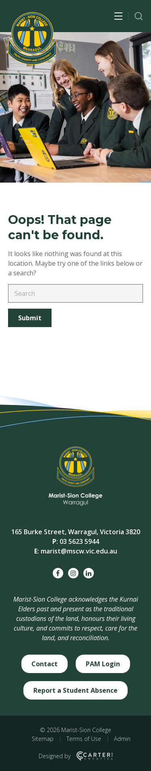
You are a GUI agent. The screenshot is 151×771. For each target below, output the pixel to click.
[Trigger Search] (138, 16)
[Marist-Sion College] (32, 38)
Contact (44, 663)
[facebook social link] (58, 573)
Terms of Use (83, 739)
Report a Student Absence (75, 690)
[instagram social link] (73, 573)
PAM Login (103, 663)
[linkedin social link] (88, 573)
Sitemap (43, 739)
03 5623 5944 (79, 541)
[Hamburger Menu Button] (118, 16)
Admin (122, 739)
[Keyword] (75, 293)
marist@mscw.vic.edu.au (79, 551)
